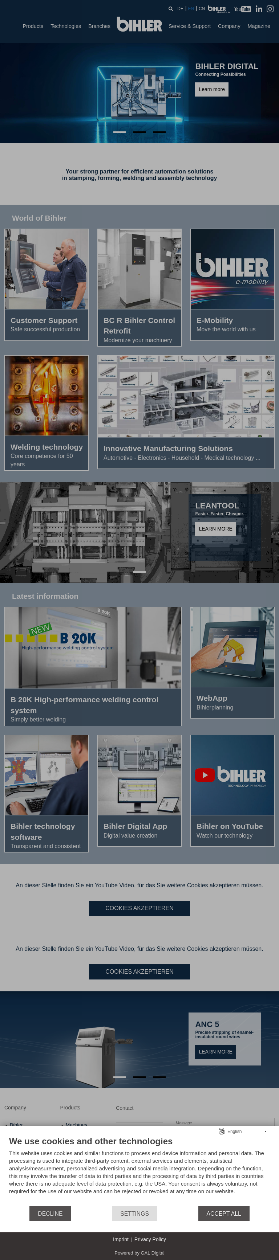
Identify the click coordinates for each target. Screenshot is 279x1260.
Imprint (121, 1239)
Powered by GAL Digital (139, 1253)
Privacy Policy (150, 1239)
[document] (139, 1170)
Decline (50, 1214)
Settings (134, 1214)
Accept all (224, 1214)
